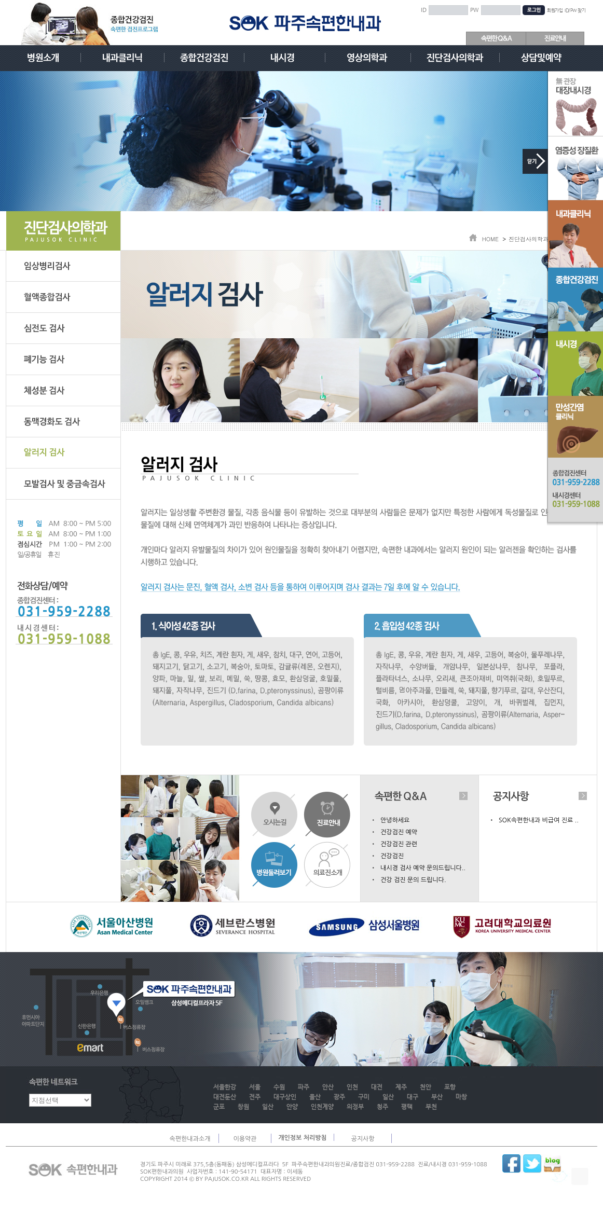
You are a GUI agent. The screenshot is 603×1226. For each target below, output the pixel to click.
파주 (303, 1087)
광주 (339, 1097)
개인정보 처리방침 (302, 1138)
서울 (255, 1087)
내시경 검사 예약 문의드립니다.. (422, 868)
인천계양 (322, 1107)
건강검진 (392, 856)
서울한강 (224, 1087)
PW (474, 10)
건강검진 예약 (398, 832)
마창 (461, 1097)
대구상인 (284, 1097)
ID (424, 10)
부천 (431, 1107)
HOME (490, 239)
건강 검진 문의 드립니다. (413, 880)
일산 (388, 1097)
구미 (363, 1097)
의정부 (355, 1107)
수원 (279, 1087)
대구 (412, 1097)
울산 (315, 1097)
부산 (437, 1097)
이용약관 (244, 1139)
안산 (328, 1087)
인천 (352, 1087)
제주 (401, 1087)
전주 (255, 1097)
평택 (407, 1107)
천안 (425, 1087)
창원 (243, 1107)
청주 (382, 1107)
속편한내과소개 (190, 1139)
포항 (450, 1087)
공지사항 (362, 1139)
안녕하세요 (394, 820)
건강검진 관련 (398, 844)
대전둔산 (224, 1097)
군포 (219, 1107)
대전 (376, 1087)
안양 (292, 1107)
